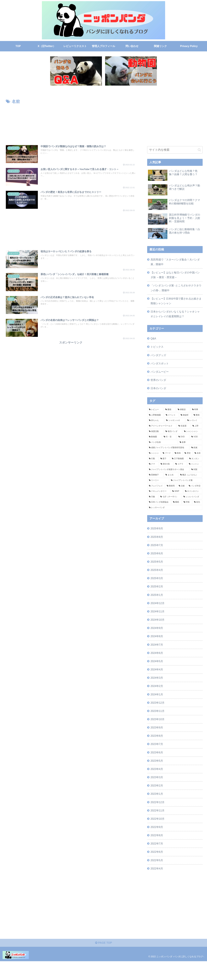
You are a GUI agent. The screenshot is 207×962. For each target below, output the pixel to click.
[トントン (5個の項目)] (194, 464)
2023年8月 (157, 735)
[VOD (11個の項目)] (196, 436)
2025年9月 (157, 528)
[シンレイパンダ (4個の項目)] (192, 496)
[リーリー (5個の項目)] (158, 480)
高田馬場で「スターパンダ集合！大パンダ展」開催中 (175, 262)
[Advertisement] (71, 122)
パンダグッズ (158, 355)
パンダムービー (160, 371)
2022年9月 (157, 827)
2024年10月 (157, 619)
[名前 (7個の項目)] (197, 453)
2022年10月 (157, 818)
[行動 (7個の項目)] (152, 458)
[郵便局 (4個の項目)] (171, 486)
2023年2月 (157, 785)
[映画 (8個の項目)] (178, 453)
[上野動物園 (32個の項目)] (155, 415)
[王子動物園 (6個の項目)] (178, 458)
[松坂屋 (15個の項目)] (183, 426)
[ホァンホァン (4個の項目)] (193, 491)
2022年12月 (157, 802)
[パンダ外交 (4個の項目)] (194, 486)
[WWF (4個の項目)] (177, 491)
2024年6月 (157, 652)
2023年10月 (157, 719)
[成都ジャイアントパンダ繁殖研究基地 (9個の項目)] (168, 447)
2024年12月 (157, 603)
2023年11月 (157, 710)
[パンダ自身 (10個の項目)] (162, 442)
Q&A (153, 338)
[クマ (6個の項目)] (152, 464)
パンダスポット (160, 363)
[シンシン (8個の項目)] (154, 453)
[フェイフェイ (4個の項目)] (156, 486)
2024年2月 (157, 686)
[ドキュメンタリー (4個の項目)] (158, 491)
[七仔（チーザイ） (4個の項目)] (170, 496)
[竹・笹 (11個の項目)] (169, 436)
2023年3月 (157, 777)
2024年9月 (157, 627)
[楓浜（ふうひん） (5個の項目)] (190, 474)
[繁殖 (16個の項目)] (197, 415)
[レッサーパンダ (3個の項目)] (174, 507)
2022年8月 (157, 835)
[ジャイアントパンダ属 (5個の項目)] (185, 480)
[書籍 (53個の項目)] (170, 409)
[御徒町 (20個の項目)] (185, 415)
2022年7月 (157, 843)
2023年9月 (157, 727)
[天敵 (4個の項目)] (152, 496)
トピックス (157, 346)
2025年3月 (157, 578)
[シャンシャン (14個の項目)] (192, 431)
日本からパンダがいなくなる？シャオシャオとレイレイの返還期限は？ (175, 314)
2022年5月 (157, 860)
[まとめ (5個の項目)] (171, 474)
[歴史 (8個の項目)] (187, 453)
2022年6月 (157, 851)
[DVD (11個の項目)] (183, 436)
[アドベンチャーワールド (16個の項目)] (161, 426)
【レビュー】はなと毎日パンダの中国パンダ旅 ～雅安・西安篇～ (175, 275)
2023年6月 (157, 752)
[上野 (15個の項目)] (196, 426)
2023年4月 (157, 768)
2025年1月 (157, 594)
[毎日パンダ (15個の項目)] (173, 431)
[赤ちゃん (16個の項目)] (155, 420)
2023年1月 (157, 793)
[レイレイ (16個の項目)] (194, 420)
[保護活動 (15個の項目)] (155, 431)
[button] (199, 150)
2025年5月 (157, 561)
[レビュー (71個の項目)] (155, 409)
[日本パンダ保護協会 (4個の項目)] (159, 502)
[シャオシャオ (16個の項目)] (175, 420)
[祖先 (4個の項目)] (197, 502)
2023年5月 (157, 760)
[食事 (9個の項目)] (190, 442)
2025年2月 (157, 586)
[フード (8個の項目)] (167, 453)
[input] (175, 149)
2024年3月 (157, 677)
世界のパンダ (158, 379)
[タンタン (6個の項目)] (195, 458)
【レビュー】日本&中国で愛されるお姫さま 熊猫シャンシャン (176, 301)
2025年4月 (157, 569)
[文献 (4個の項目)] (182, 486)
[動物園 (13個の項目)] (154, 436)
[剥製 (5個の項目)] (196, 469)
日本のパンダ (158, 388)
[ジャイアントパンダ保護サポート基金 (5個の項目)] (168, 469)
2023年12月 (157, 702)
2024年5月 (157, 661)
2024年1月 (157, 694)
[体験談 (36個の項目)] (183, 409)
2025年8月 (157, 536)
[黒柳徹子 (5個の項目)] (155, 474)
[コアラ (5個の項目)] (180, 464)
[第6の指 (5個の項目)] (166, 464)
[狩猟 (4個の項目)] (187, 502)
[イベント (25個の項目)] (171, 415)
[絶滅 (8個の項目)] (196, 447)
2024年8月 (157, 636)
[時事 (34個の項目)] (196, 409)
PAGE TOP (103, 943)
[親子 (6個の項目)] (164, 458)
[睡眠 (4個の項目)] (176, 502)
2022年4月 (157, 868)
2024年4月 (157, 669)
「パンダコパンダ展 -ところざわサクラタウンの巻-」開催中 (176, 288)
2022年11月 (157, 810)
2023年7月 (157, 744)
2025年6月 (157, 553)
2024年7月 (157, 644)
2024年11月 (157, 611)
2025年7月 (157, 545)
